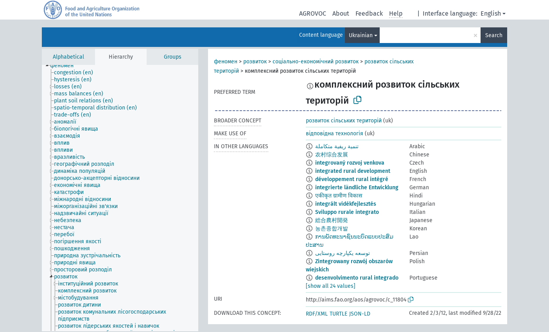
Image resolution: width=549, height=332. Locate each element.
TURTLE (338, 313)
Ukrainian (361, 35)
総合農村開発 (331, 220)
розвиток (255, 61)
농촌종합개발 (331, 228)
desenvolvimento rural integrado (356, 278)
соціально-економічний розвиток (316, 61)
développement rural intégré (351, 179)
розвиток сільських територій (344, 120)
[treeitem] (65, 65)
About (340, 13)
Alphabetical (68, 57)
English (491, 13)
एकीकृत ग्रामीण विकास (338, 195)
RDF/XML (317, 313)
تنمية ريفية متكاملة (337, 146)
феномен (225, 61)
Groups (172, 57)
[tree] (120, 198)
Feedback (369, 13)
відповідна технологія (334, 133)
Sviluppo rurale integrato (347, 212)
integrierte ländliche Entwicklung (356, 187)
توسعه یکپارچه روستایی (342, 253)
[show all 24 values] (330, 286)
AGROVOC (312, 13)
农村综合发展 (331, 154)
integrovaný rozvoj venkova (349, 163)
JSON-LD (359, 313)
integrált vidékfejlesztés (345, 204)
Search (493, 35)
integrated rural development (352, 171)
